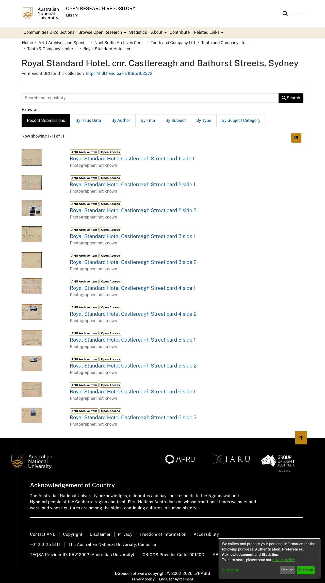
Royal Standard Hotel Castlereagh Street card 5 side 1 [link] (133, 340)
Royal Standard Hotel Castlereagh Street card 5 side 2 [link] (133, 366)
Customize (230, 570)
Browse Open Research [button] (100, 32)
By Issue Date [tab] (88, 120)
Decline (287, 570)
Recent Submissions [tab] (46, 120)
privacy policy (283, 560)
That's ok (305, 570)
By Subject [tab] (175, 120)
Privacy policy (143, 579)
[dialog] (269, 558)
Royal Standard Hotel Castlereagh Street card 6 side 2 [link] (133, 417)
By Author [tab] (120, 120)
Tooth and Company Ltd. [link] (173, 42)
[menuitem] (101, 32)
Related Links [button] (206, 32)
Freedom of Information (163, 534)
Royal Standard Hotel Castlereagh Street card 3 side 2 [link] (133, 262)
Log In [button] (295, 13)
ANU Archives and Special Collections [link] (63, 42)
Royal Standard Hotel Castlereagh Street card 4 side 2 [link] (133, 314)
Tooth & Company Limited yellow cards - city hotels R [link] (52, 48)
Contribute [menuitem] (180, 32)
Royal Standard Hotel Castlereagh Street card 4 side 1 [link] (133, 288)
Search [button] (291, 97)
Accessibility (206, 534)
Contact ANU (43, 534)
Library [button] (72, 15)
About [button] (156, 32)
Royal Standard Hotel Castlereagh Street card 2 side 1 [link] (133, 184)
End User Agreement (176, 579)
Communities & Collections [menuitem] (49, 32)
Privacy (125, 534)
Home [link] (27, 42)
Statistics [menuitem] (138, 32)
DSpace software (131, 573)
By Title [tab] (148, 120)
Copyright (73, 534)
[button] (285, 14)
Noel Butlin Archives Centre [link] (119, 42)
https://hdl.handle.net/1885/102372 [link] (119, 73)
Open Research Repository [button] (100, 8)
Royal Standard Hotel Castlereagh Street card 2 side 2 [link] (133, 210)
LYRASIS (201, 573)
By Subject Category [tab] (241, 120)
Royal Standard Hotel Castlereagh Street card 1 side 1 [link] (132, 159)
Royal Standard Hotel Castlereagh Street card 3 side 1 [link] (133, 236)
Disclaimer (100, 534)
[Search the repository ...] (150, 98)
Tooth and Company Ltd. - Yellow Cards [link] (226, 42)
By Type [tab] (203, 120)
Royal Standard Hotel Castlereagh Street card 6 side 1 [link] (133, 392)
